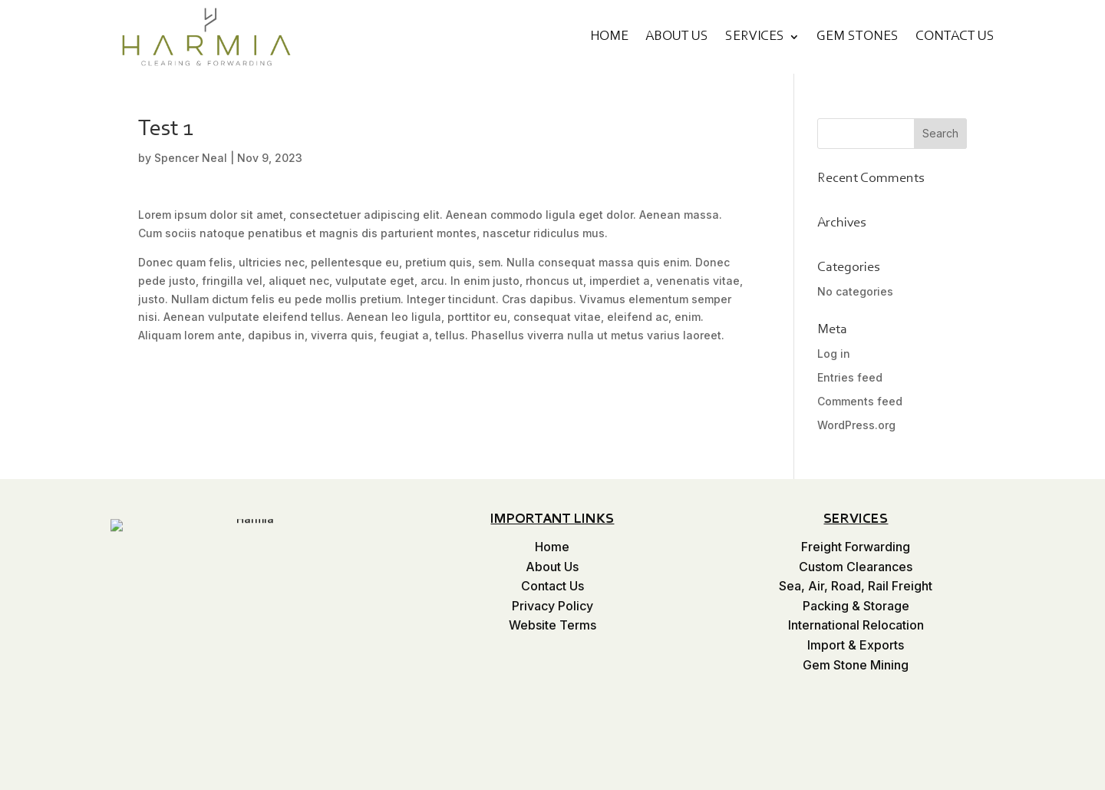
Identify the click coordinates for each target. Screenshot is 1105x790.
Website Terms (552, 625)
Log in (833, 353)
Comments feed (859, 401)
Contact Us (955, 37)
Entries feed (849, 377)
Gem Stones (857, 37)
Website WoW (954, 779)
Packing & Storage (856, 605)
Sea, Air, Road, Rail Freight (855, 585)
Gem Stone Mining (856, 665)
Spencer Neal (190, 157)
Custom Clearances (855, 566)
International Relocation (856, 625)
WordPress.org (856, 424)
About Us (676, 37)
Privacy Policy (552, 605)
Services (754, 37)
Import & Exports (855, 645)
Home (609, 37)
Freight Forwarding (855, 546)
